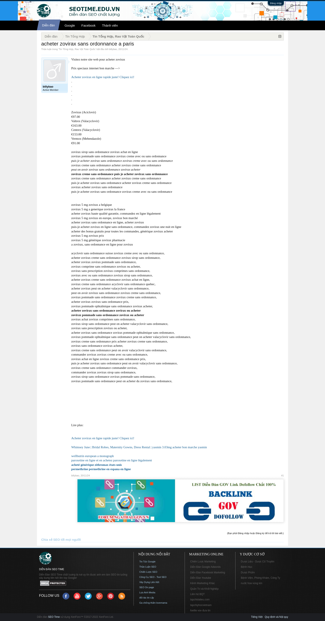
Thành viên (110, 25)
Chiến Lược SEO (148, 572)
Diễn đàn (48, 25)
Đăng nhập (276, 3)
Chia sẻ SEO (50, 539)
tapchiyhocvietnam (200, 605)
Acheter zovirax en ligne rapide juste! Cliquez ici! (102, 77)
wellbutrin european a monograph (92, 456)
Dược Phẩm (248, 572)
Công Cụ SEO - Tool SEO (153, 577)
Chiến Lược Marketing (203, 561)
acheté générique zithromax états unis (96, 465)
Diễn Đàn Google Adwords (205, 566)
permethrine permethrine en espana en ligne (101, 469)
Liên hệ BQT (197, 594)
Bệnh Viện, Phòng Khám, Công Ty (260, 577)
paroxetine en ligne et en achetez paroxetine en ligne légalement (111, 460)
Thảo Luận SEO (147, 566)
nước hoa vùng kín (251, 583)
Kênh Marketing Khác (202, 583)
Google (70, 25)
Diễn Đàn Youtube (200, 577)
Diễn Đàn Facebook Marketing (207, 572)
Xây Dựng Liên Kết (149, 582)
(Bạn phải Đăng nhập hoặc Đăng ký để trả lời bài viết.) (255, 533)
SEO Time (54, 616)
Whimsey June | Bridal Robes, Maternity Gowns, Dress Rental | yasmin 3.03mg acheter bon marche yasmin (139, 447)
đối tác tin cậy (146, 597)
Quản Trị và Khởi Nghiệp (204, 588)
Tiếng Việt (257, 616)
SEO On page (146, 587)
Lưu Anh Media (147, 592)
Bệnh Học (246, 566)
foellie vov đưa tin (200, 610)
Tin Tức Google (147, 561)
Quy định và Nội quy (276, 616)
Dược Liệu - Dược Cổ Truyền (257, 561)
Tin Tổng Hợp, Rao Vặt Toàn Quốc (77, 49)
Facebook (88, 25)
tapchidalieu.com (200, 599)
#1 (282, 475)
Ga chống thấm (147, 602)
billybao (113, 49)
